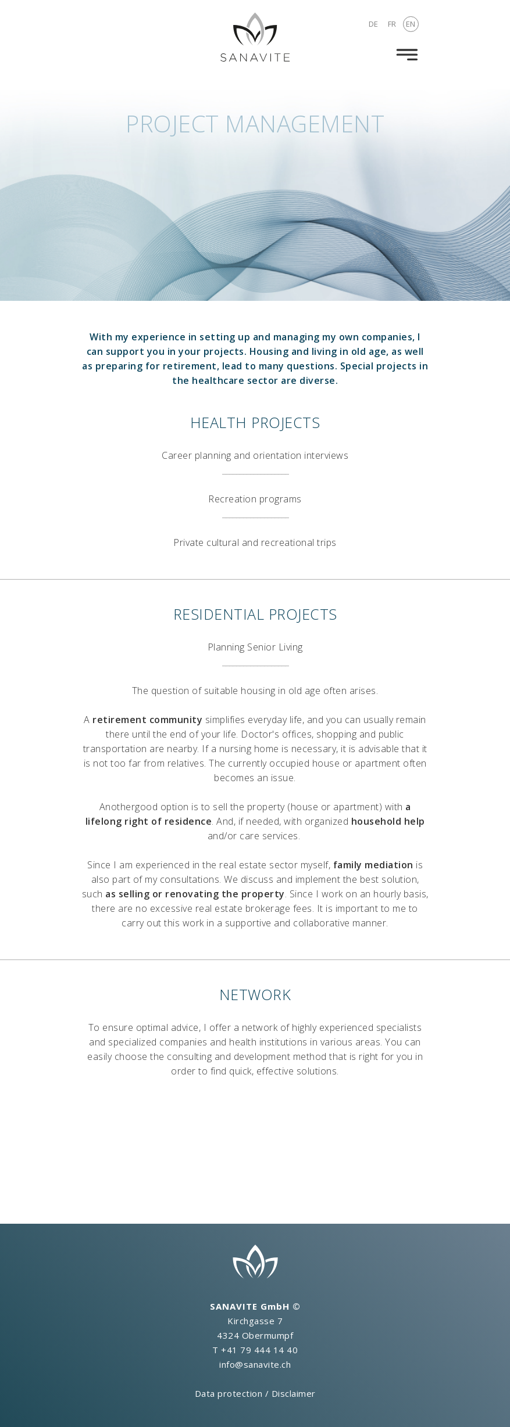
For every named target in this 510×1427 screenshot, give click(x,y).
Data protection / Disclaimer (255, 1393)
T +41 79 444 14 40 (255, 1350)
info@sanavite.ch (255, 1364)
